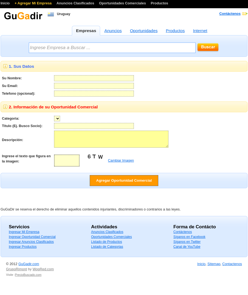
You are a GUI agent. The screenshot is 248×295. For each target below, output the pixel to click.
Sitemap (213, 267)
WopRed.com (43, 272)
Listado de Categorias (107, 250)
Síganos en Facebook (189, 240)
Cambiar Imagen (121, 164)
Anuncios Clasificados (76, 3)
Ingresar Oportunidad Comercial (32, 240)
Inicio (6, 3)
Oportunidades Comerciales (123, 3)
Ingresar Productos (22, 250)
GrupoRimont (16, 272)
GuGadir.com (28, 267)
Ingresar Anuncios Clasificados (31, 245)
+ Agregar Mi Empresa (34, 3)
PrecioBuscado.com (28, 278)
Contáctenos (230, 14)
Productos (159, 3)
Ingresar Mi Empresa (24, 235)
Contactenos (232, 267)
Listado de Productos (106, 245)
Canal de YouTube (186, 250)
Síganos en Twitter (187, 245)
